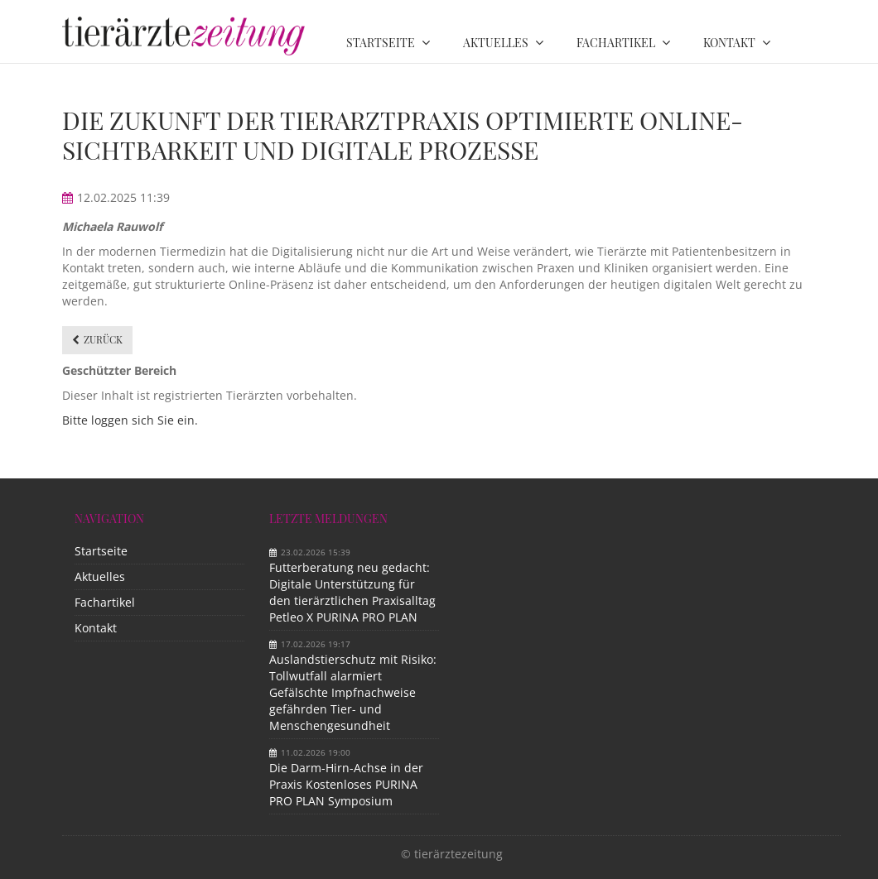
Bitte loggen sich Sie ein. (130, 420)
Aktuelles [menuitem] (495, 42)
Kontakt (96, 628)
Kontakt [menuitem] (729, 42)
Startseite (101, 551)
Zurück (103, 339)
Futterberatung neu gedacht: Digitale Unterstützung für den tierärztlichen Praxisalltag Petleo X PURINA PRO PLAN (352, 592)
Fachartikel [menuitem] (615, 42)
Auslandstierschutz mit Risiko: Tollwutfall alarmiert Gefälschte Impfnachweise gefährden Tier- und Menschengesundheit (353, 692)
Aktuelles (100, 576)
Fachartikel (105, 602)
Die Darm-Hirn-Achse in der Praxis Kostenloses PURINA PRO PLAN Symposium (346, 784)
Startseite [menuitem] (380, 42)
